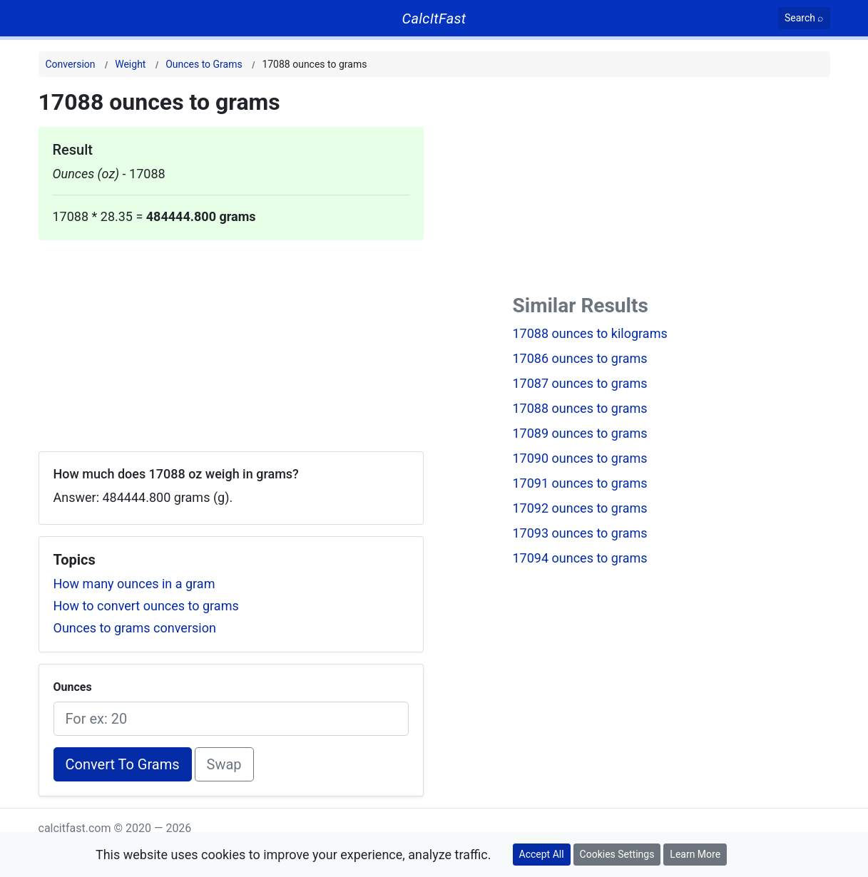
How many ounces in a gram (134, 583)
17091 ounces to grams (580, 483)
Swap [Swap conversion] (224, 764)
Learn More (695, 854)
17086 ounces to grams (580, 358)
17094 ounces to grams (580, 557)
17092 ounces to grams (580, 508)
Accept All (541, 854)
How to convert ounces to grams (146, 605)
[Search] (804, 18)
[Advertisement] (231, 340)
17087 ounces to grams (580, 383)
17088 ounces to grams (580, 408)
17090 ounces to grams (580, 458)
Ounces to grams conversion (134, 627)
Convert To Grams (123, 764)
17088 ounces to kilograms (590, 333)
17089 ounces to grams (580, 433)
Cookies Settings (617, 854)
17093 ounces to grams (580, 532)
